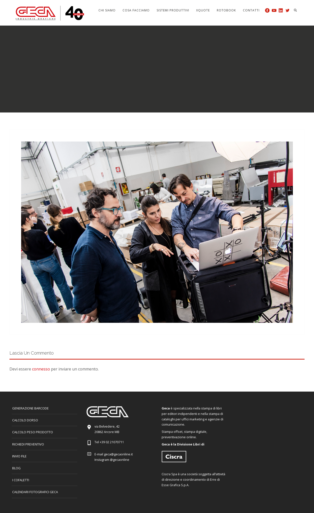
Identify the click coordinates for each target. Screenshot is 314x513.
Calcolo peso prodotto (32, 432)
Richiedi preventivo (28, 444)
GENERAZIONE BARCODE (30, 408)
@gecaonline (119, 459)
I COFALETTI (20, 480)
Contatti (251, 10)
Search (295, 10)
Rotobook (226, 10)
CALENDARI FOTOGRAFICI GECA (35, 492)
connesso (41, 369)
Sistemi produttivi (173, 10)
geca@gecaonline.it (118, 454)
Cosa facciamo (136, 10)
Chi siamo (107, 10)
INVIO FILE (19, 456)
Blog (16, 468)
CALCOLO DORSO (25, 420)
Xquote (203, 10)
